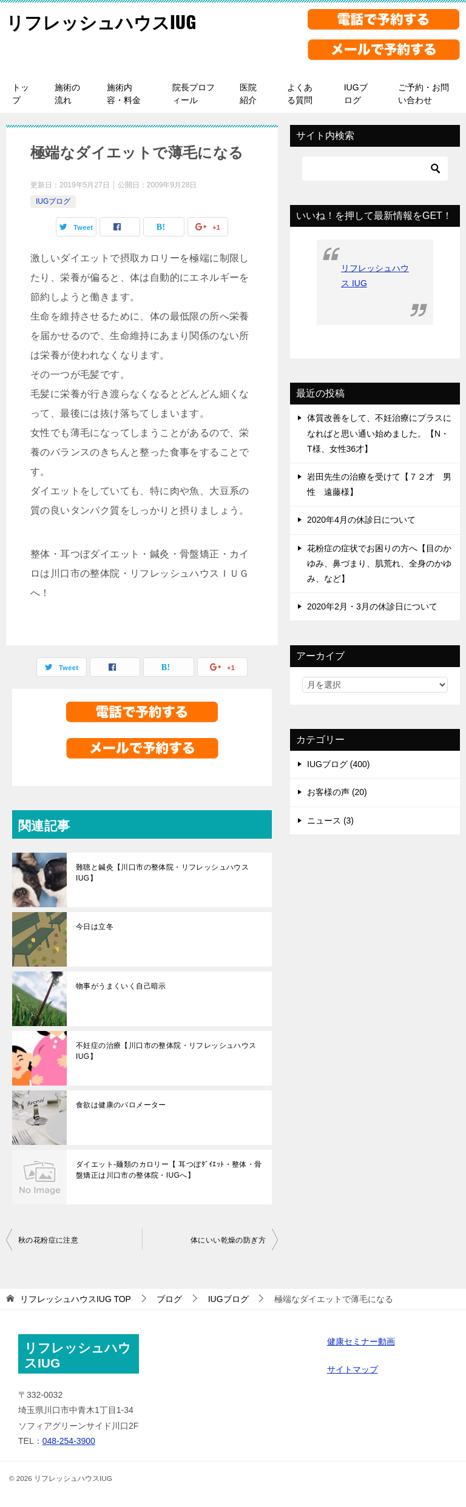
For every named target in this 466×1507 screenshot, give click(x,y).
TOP (75, 1299)
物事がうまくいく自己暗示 (121, 986)
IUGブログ (356, 93)
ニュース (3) (330, 820)
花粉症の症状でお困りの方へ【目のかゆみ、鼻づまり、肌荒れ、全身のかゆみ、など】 (379, 563)
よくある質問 (299, 93)
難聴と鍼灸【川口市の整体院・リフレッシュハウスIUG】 (162, 872)
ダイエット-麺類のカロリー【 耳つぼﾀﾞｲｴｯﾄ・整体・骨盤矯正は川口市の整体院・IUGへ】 (169, 1170)
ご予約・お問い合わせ (423, 93)
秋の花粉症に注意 (48, 1240)
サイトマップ (352, 1369)
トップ (20, 93)
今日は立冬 (94, 926)
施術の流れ (67, 93)
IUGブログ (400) (338, 764)
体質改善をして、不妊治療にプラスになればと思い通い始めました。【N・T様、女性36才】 (379, 433)
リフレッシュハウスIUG (104, 21)
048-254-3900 (68, 1441)
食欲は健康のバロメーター (121, 1105)
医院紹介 (248, 93)
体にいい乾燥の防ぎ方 (228, 1240)
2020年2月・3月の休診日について (372, 606)
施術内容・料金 (124, 93)
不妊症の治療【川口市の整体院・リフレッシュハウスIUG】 (166, 1051)
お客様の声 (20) (337, 792)
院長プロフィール (193, 93)
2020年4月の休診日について (361, 520)
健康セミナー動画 (361, 1341)
